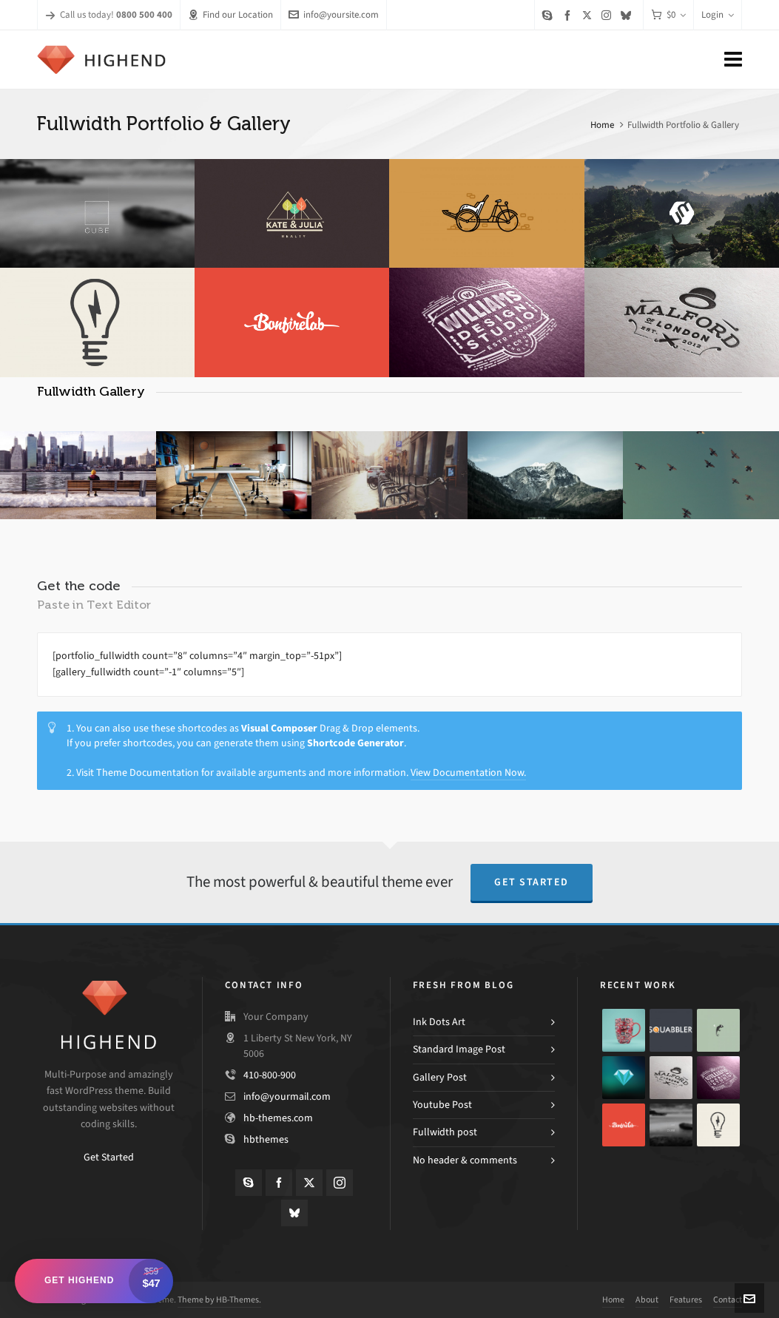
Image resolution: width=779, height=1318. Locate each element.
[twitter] (589, 15)
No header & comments (465, 1160)
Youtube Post (442, 1105)
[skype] (549, 15)
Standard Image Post (459, 1049)
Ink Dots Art (439, 1022)
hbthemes (266, 1139)
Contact (727, 1299)
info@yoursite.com (334, 14)
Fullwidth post (445, 1132)
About (646, 1299)
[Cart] (668, 15)
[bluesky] (628, 15)
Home (602, 124)
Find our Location (230, 14)
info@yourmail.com (287, 1096)
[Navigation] (733, 59)
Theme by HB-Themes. (219, 1299)
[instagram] (608, 15)
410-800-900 (269, 1075)
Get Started (531, 882)
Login (717, 14)
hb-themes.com (278, 1118)
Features (686, 1299)
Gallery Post (440, 1077)
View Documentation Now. (468, 773)
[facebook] (569, 15)
